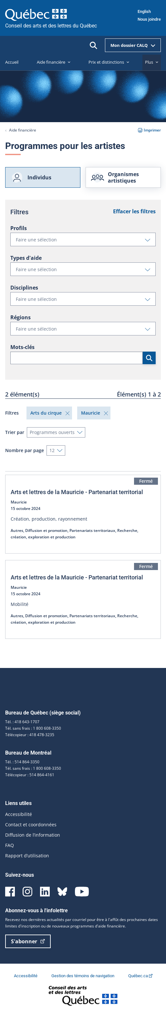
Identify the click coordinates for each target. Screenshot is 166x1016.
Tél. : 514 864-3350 (22, 762)
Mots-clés (22, 347)
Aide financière (22, 130)
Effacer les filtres (134, 211)
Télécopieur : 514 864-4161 (29, 775)
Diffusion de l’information (32, 835)
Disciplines (24, 287)
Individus (31, 177)
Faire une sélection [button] (85, 241)
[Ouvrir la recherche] (93, 45)
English (144, 11)
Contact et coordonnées (31, 824)
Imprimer (149, 130)
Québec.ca (140, 975)
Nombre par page (24, 450)
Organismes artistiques (115, 177)
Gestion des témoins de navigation (83, 975)
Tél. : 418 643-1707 (22, 722)
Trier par (14, 432)
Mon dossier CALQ (132, 45)
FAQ (9, 845)
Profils (18, 228)
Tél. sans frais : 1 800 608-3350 (33, 728)
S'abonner (28, 941)
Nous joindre (149, 19)
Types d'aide (26, 257)
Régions (20, 317)
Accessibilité (18, 814)
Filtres (12, 413)
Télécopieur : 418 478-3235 (29, 734)
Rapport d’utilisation (27, 855)
